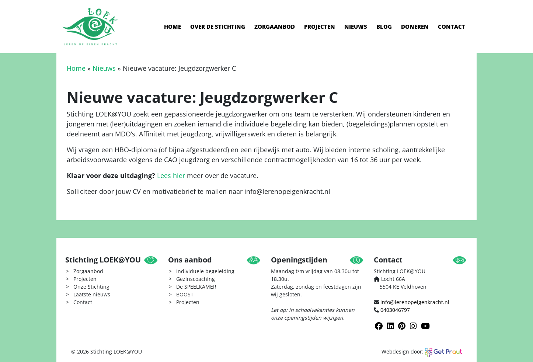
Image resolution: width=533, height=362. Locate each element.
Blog (384, 26)
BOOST (185, 294)
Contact (451, 26)
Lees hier (171, 175)
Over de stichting (217, 26)
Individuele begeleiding (205, 271)
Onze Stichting (91, 286)
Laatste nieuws (91, 294)
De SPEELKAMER (196, 286)
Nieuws (355, 26)
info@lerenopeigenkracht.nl (414, 302)
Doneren (415, 26)
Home (172, 26)
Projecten (319, 26)
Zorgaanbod (274, 26)
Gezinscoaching (195, 278)
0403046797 (395, 309)
